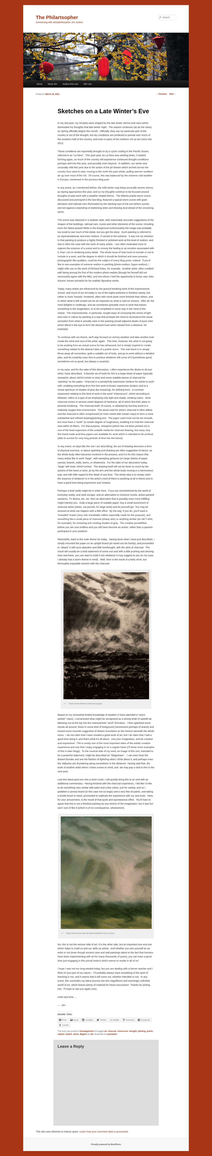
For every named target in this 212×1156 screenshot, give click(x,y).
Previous (161, 94)
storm (76, 1034)
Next (172, 94)
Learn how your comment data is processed (104, 1131)
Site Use (87, 84)
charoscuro (122, 1031)
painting (142, 1031)
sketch (69, 1034)
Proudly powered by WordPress (106, 1144)
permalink (112, 1034)
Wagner (83, 1034)
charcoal (112, 1031)
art (105, 1031)
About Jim (52, 84)
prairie (150, 1031)
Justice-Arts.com (70, 84)
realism (61, 1034)
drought (133, 1031)
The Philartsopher (57, 17)
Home (39, 84)
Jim (92, 1034)
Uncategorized (86, 1031)
